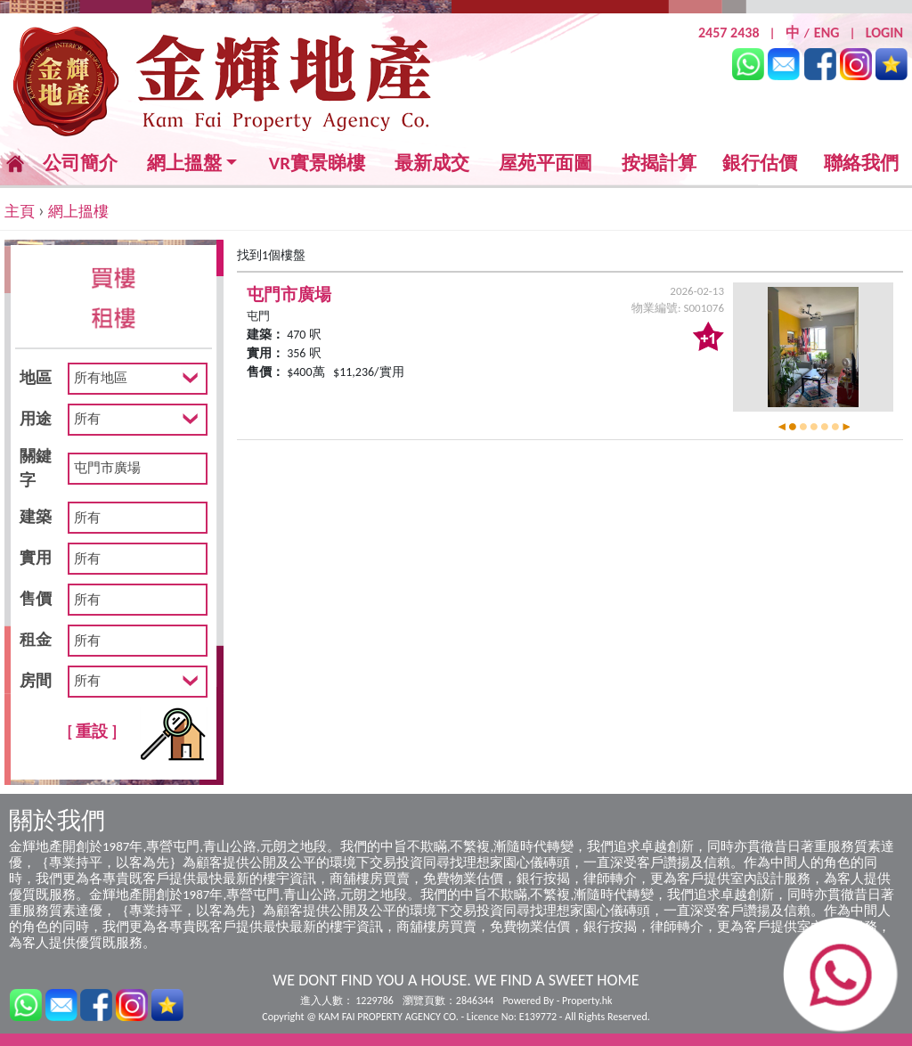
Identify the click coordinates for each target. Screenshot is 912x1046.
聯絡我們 (861, 163)
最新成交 (432, 163)
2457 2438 (729, 32)
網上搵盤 (184, 163)
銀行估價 (759, 163)
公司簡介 (80, 163)
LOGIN (884, 32)
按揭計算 (659, 163)
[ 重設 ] (93, 731)
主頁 (19, 211)
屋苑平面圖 (545, 163)
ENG (827, 32)
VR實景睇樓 (317, 163)
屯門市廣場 (289, 294)
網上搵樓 (78, 211)
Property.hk (587, 1000)
